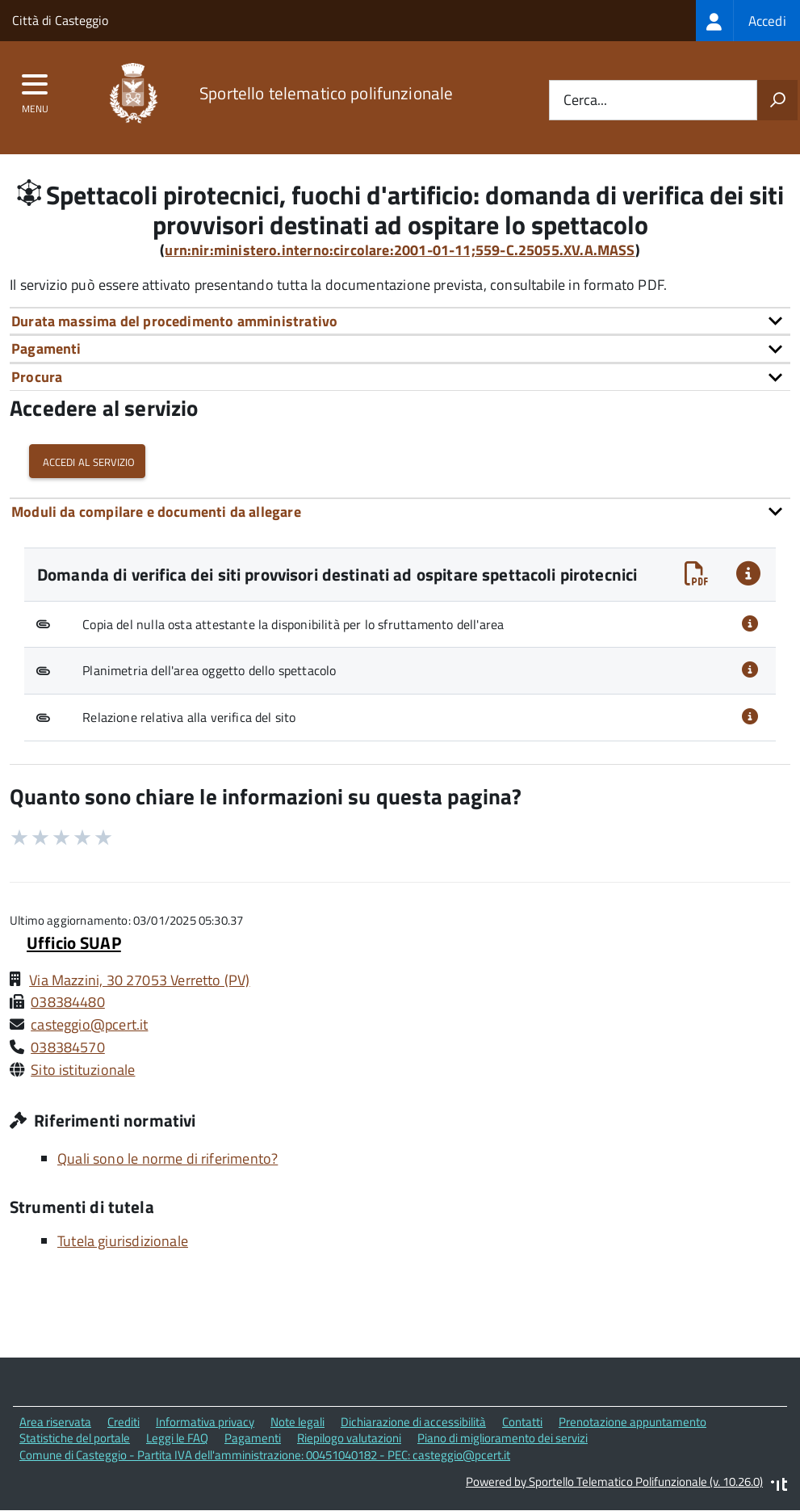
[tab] (400, 321)
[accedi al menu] (35, 89)
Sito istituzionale (83, 1070)
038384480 (68, 1002)
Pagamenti (252, 1438)
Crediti (123, 1421)
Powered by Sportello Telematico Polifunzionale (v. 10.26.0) (614, 1481)
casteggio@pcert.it (89, 1024)
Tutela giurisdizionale (122, 1241)
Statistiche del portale (74, 1438)
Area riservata (55, 1421)
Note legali (297, 1421)
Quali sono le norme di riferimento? (167, 1158)
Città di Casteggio (60, 20)
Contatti (522, 1421)
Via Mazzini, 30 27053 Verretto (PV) (139, 980)
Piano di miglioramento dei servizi (502, 1438)
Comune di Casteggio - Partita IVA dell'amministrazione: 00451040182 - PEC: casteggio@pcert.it (264, 1455)
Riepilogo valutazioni (349, 1438)
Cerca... (585, 100)
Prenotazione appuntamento (632, 1421)
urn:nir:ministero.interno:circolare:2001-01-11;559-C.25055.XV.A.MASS (400, 250)
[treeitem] (748, 20)
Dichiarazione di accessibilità (413, 1421)
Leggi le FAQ (177, 1438)
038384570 (68, 1047)
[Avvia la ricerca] (777, 100)
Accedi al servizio (87, 461)
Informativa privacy (205, 1421)
